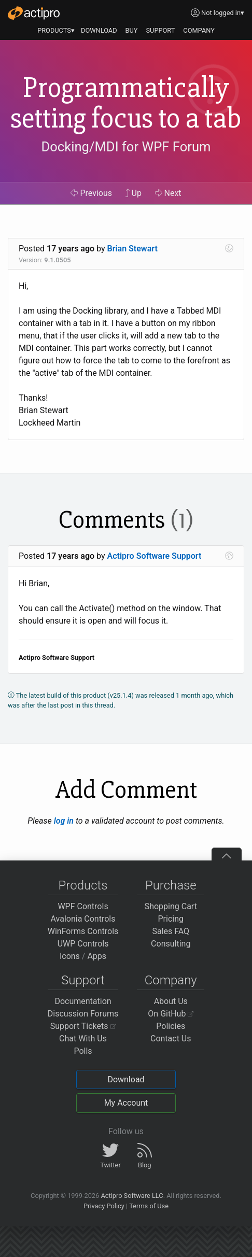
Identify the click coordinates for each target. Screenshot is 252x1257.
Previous (91, 193)
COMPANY (199, 30)
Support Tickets (83, 1026)
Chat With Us (83, 1038)
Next (168, 193)
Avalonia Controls (83, 919)
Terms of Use (149, 1206)
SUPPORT (160, 30)
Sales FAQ (170, 931)
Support (83, 980)
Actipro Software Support (154, 556)
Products (83, 885)
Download (125, 1079)
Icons (70, 956)
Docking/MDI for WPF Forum (126, 146)
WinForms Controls (83, 931)
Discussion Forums (83, 1014)
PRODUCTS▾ (56, 30)
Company (171, 980)
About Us (171, 1001)
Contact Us (170, 1038)
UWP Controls (83, 944)
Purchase (171, 885)
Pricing (171, 919)
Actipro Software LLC (132, 1195)
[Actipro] (34, 13)
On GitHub (170, 1014)
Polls (83, 1051)
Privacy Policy (103, 1206)
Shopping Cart (171, 906)
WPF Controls (83, 906)
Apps (96, 956)
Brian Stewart (132, 248)
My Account (126, 1103)
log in (64, 821)
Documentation (82, 1001)
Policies (170, 1026)
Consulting (170, 944)
